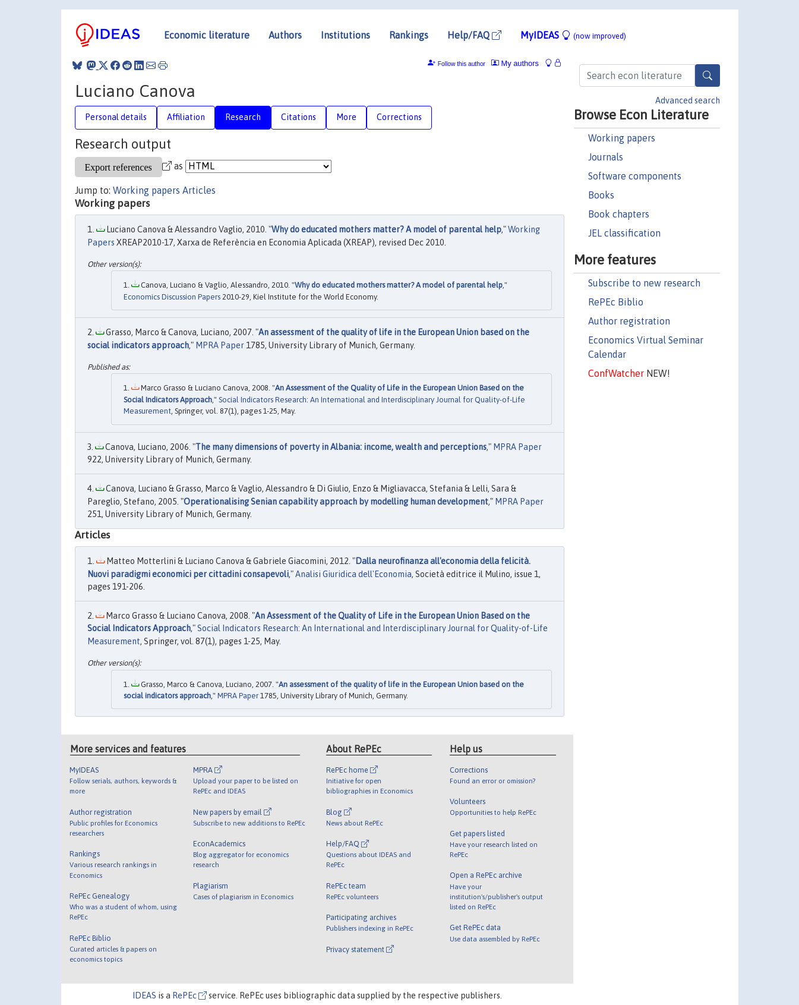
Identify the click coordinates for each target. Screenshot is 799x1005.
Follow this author (461, 64)
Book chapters (618, 214)
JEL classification (624, 233)
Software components (634, 176)
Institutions (345, 35)
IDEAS (144, 995)
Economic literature (207, 35)
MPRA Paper (219, 345)
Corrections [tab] (399, 117)
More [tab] (346, 117)
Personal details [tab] (116, 117)
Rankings (408, 35)
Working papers (621, 138)
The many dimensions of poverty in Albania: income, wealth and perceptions (341, 447)
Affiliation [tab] (186, 117)
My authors (515, 63)
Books (601, 195)
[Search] (707, 75)
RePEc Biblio (615, 302)
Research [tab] (243, 117)
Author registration (629, 321)
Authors (285, 35)
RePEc (189, 995)
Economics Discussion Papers (172, 296)
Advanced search (687, 100)
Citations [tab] (298, 117)
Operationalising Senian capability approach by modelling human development (336, 501)
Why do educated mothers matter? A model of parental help (386, 229)
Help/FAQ (474, 35)
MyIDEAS (573, 35)
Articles (199, 190)
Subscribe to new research (644, 283)
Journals (605, 157)
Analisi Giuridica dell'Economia (353, 574)
